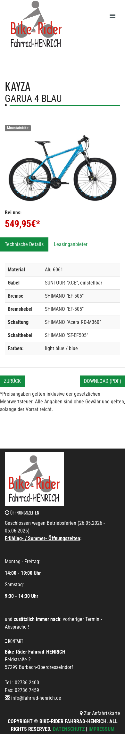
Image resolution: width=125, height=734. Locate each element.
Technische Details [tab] (24, 244)
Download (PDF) (102, 381)
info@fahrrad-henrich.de (36, 698)
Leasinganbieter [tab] (71, 244)
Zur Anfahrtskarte (100, 713)
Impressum (101, 729)
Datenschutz (69, 729)
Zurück (12, 381)
